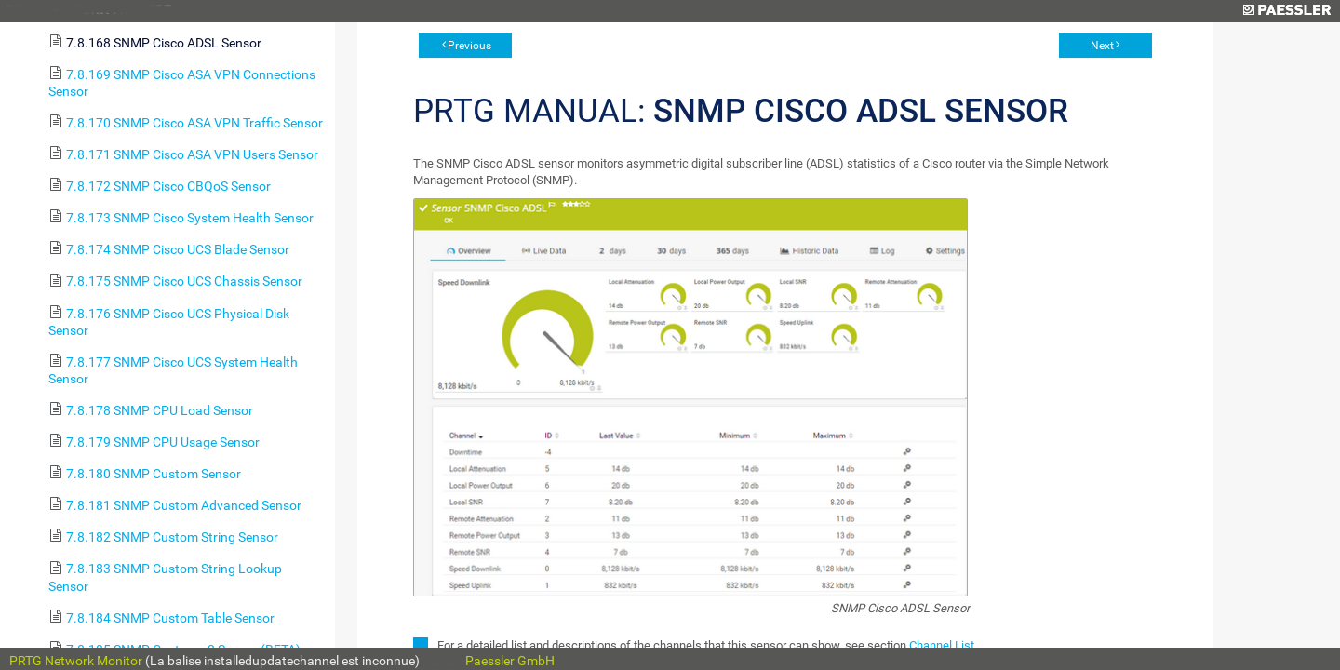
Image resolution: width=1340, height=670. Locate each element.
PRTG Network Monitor (75, 660)
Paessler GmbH (510, 660)
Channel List (941, 645)
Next (1102, 45)
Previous (469, 45)
